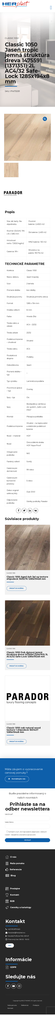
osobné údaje (30, 832)
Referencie (16, 869)
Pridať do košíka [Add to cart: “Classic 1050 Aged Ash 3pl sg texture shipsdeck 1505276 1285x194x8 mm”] (16, 588)
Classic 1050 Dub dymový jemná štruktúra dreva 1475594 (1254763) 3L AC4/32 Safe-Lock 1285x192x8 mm (27, 654)
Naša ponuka (17, 863)
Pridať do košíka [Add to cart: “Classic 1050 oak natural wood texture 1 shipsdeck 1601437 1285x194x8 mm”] (16, 741)
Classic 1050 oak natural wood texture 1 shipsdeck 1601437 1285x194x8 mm (24, 729)
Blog (13, 875)
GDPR (13, 967)
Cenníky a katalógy (20, 907)
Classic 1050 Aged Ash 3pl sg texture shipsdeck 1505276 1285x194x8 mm (27, 577)
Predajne (15, 888)
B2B (12, 901)
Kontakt (14, 895)
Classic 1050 (12, 38)
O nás (13, 857)
